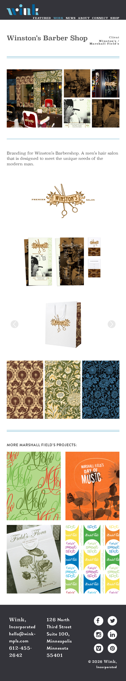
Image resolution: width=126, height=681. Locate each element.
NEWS (71, 18)
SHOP (114, 18)
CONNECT (100, 18)
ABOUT (84, 18)
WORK (58, 18)
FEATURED (42, 18)
